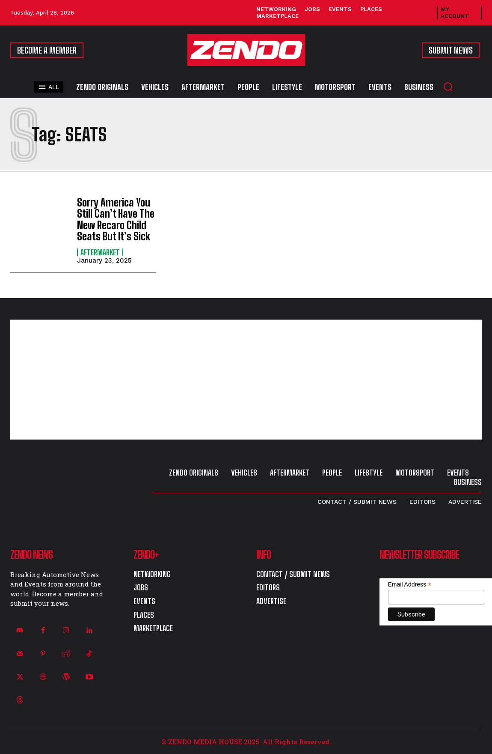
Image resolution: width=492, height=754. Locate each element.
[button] (448, 86)
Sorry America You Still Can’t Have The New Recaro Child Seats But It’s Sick (115, 219)
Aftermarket (100, 252)
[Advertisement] (246, 380)
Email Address (410, 584)
